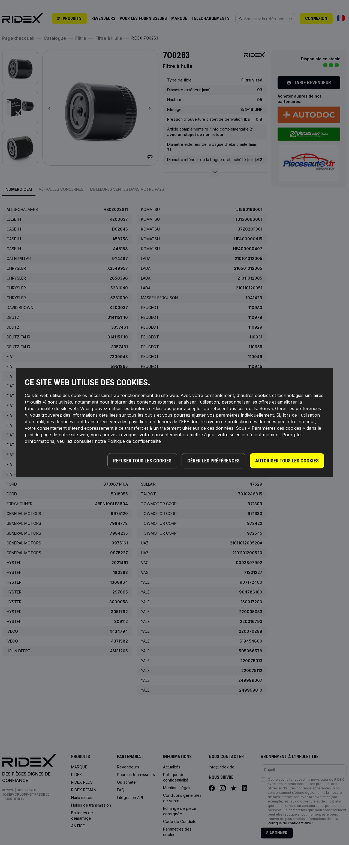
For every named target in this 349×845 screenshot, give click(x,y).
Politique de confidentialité (134, 441)
